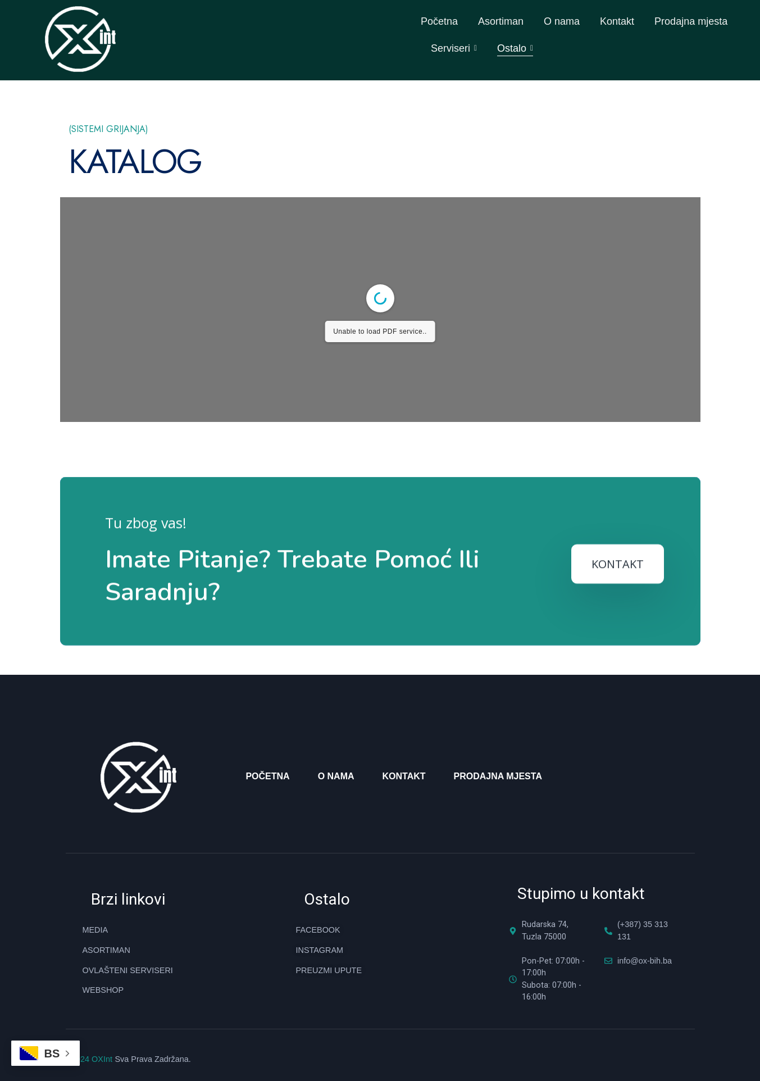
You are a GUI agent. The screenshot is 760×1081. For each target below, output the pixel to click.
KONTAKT (617, 690)
